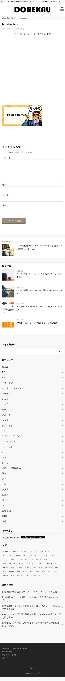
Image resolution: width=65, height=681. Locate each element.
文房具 (5, 494)
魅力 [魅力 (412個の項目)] (40, 580)
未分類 (5, 504)
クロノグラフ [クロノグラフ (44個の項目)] (8, 560)
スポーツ (6, 419)
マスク (5, 462)
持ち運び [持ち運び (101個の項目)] (48, 572)
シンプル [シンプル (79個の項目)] (44, 560)
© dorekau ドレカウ (32, 677)
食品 (4, 526)
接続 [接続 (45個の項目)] (56, 572)
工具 (4, 488)
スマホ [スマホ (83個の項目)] (19, 564)
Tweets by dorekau (11, 542)
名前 (4, 189)
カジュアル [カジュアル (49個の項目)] (45, 556)
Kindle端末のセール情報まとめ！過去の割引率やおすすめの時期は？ (30, 603)
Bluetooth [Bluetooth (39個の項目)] (6, 556)
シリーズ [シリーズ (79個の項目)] (34, 560)
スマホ (5, 424)
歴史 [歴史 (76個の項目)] (18, 576)
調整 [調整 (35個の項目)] (12, 580)
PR (3, 382)
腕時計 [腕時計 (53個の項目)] (5, 580)
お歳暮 (5, 403)
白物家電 (6, 515)
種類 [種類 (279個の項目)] (43, 576)
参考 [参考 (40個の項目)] (12, 572)
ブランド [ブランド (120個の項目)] (41, 568)
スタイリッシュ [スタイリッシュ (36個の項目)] (8, 564)
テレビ (5, 435)
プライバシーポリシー (10, 659)
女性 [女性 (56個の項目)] (34, 572)
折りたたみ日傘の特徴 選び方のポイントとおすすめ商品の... (39, 312)
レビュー (6, 467)
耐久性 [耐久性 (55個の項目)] (56, 576)
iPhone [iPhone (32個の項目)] (15, 556)
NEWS (5, 371)
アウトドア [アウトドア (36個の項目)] (34, 556)
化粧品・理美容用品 (11, 472)
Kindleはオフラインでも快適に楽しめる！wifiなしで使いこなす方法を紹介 (31, 611)
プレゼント (7, 451)
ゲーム (5, 414)
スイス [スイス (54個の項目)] (52, 560)
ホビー (5, 456)
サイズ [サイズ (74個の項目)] (26, 560)
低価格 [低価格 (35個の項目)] (49, 568)
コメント (6, 158)
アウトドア (7, 387)
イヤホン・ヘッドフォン (14, 392)
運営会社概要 (7, 656)
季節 (4, 478)
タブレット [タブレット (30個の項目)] (29, 564)
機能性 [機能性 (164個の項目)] (11, 576)
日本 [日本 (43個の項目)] (4, 576)
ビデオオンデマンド (11, 440)
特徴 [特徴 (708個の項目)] (37, 576)
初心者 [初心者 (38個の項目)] (5, 572)
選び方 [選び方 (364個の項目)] (19, 580)
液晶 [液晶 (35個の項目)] (31, 576)
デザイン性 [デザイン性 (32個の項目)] (7, 568)
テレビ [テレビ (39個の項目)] (38, 564)
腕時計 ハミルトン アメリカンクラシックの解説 (36, 327)
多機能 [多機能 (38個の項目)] (19, 572)
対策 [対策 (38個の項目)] (40, 572)
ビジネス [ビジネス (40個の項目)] (31, 568)
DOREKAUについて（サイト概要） (15, 653)
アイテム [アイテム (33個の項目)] (24, 556)
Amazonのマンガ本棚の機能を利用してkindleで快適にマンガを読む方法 (31, 620)
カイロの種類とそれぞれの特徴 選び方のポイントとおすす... (39, 296)
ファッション (8, 446)
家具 (4, 483)
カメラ (5, 408)
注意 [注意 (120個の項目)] (24, 576)
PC (3, 376)
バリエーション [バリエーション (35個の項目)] (19, 568)
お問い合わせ (7, 662)
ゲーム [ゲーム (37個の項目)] (18, 560)
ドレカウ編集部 (18, 29)
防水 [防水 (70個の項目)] (26, 580)
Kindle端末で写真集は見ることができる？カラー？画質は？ (30, 596)
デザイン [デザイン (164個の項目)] (47, 564)
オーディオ (7, 398)
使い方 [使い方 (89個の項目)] (57, 568)
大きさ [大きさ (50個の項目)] (27, 572)
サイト (5, 209)
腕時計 (5, 520)
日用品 (5, 499)
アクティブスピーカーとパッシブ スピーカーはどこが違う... (39, 279)
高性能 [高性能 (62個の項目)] (33, 580)
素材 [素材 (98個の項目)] (49, 576)
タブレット (7, 430)
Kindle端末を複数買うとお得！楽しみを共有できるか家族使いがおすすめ (30, 628)
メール (5, 199)
